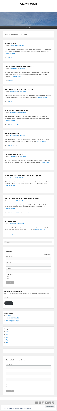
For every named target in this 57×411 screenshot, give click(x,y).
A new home (10, 221)
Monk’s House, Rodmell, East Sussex (22, 198)
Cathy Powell (28, 3)
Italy (6, 339)
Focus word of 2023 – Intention (19, 89)
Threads (53, 403)
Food (15, 124)
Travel (15, 189)
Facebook (36, 403)
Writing (11, 57)
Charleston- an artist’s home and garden (23, 175)
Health (6, 337)
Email (46, 403)
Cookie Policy (29, 408)
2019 (18, 145)
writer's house (28, 212)
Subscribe (8, 303)
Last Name (8, 268)
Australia (7, 331)
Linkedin (40, 403)
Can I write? (10, 43)
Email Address (9, 256)
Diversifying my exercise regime (12, 317)
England (11, 124)
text (8, 278)
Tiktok (49, 403)
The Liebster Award (14, 154)
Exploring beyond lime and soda (12, 320)
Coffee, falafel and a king (16, 110)
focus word (22, 145)
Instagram (43, 403)
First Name (8, 262)
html (8, 276)
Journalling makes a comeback (19, 66)
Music (6, 340)
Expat (6, 334)
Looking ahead (12, 133)
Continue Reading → (10, 53)
